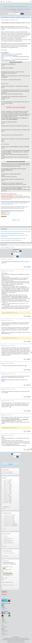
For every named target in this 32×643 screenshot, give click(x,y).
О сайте (3, 625)
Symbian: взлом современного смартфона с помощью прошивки (14, 202)
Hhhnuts (4, 320)
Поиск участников (4, 626)
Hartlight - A (5, 482)
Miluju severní (6, 499)
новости (9, 513)
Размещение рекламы (5, 630)
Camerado (7, 213)
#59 (1, 259)
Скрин (3, 65)
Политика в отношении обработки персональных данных (16, 642)
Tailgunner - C (6, 489)
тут (17, 55)
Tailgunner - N (6, 488)
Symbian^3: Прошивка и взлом (7, 204)
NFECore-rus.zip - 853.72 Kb (7, 56)
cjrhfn (9, 427)
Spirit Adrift (5, 495)
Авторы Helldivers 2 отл (7, 518)
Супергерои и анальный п (8, 525)
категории (15, 12)
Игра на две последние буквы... (9, 538)
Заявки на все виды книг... (8, 541)
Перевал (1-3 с (6, 500)
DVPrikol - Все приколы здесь (8, 471)
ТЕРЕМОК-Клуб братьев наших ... (9, 540)
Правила (3, 633)
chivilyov (4, 400)
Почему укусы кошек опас (8, 522)
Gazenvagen (5, 345)
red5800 (9, 312)
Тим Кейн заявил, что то (8, 516)
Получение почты (4, 608)
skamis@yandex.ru (22, 303)
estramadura (5, 389)
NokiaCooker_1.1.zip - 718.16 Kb (8, 59)
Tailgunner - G (6, 493)
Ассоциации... (6, 535)
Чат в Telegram (3, 216)
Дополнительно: (5, 83)
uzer (4, 259)
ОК (17, 256)
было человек (12, 247)
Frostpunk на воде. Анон (7, 523)
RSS (18, 12)
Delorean (4, 363)
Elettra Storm (6, 481)
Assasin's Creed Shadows (8, 517)
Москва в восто (6, 502)
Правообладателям (5, 634)
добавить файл (6, 506)
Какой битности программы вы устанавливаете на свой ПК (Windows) (16, 6)
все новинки (4, 508)
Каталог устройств (4, 622)
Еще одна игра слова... (7, 539)
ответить (28, 266)
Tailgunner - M (6, 496)
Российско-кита (6, 484)
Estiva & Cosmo (6, 494)
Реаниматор (3, 621)
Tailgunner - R (6, 487)
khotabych (8, 214)
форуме (8, 533)
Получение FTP (4, 609)
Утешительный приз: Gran (8, 524)
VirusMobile (16, 19)
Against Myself (6, 483)
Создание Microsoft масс (8, 519)
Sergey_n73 (5, 373)
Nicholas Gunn (6, 490)
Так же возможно (5, 144)
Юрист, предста (6, 501)
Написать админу (4, 631)
